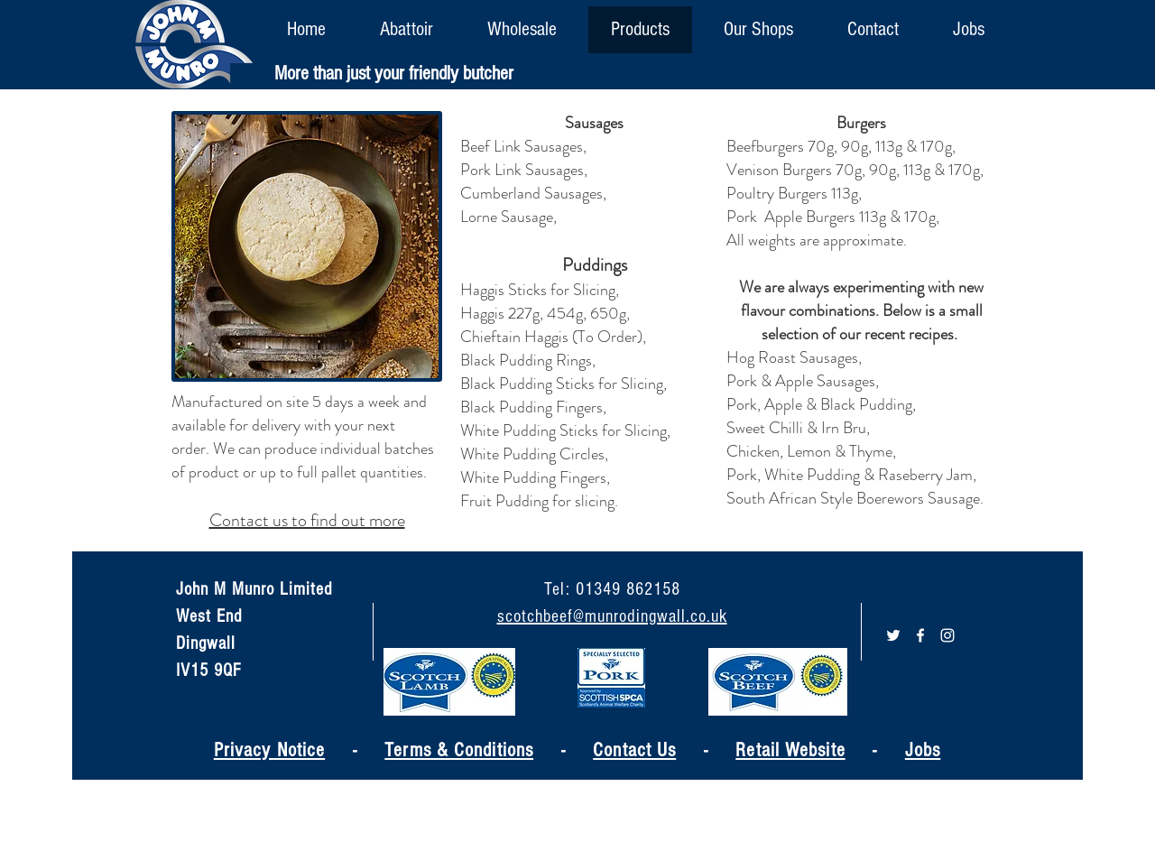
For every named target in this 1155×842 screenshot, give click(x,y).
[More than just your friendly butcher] (394, 74)
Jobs (922, 750)
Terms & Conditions (458, 750)
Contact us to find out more (307, 520)
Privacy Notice (269, 750)
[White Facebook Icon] (920, 635)
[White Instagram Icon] (947, 635)
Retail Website (790, 750)
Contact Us (634, 750)
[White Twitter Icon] (893, 635)
